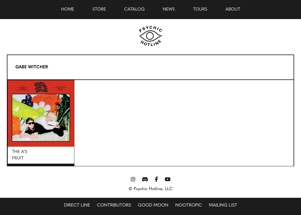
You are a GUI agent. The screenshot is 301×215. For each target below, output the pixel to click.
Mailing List (223, 205)
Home (67, 9)
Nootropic (188, 205)
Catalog (134, 9)
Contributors (114, 205)
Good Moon (153, 205)
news (169, 9)
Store (99, 9)
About (233, 9)
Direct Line (77, 205)
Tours (200, 9)
